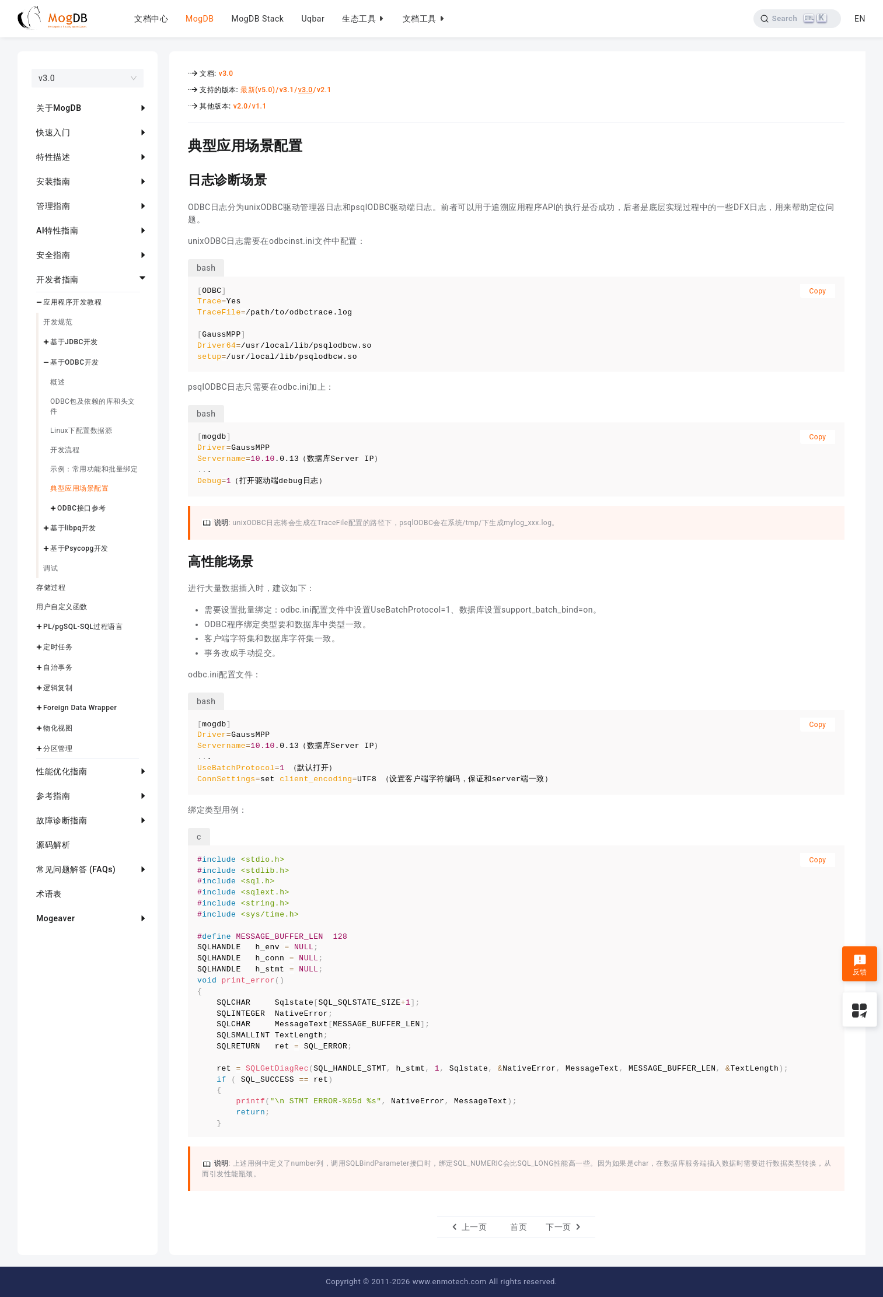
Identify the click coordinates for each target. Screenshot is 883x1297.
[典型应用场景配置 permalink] (179, 144)
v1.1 (259, 106)
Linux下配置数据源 (81, 430)
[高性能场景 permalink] (179, 560)
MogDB (200, 18)
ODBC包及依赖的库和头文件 (92, 406)
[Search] (797, 18)
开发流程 (64, 450)
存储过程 (50, 587)
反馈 (860, 965)
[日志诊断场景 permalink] (179, 178)
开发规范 (57, 322)
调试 (50, 568)
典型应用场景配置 (79, 488)
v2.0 (240, 106)
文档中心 (151, 18)
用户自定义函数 (62, 607)
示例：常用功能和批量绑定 (94, 469)
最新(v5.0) (257, 90)
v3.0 (226, 73)
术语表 (49, 894)
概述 (57, 382)
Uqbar (312, 18)
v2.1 (324, 90)
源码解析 (53, 844)
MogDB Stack (257, 18)
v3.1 (287, 90)
